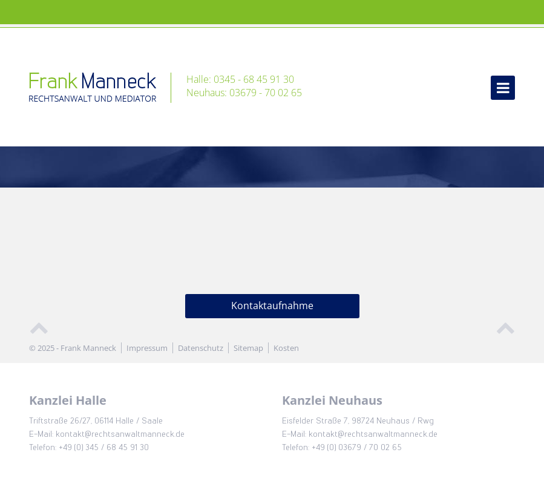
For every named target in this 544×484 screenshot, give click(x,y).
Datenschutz (200, 347)
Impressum (147, 347)
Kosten (286, 347)
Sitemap (248, 347)
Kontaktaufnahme (272, 305)
